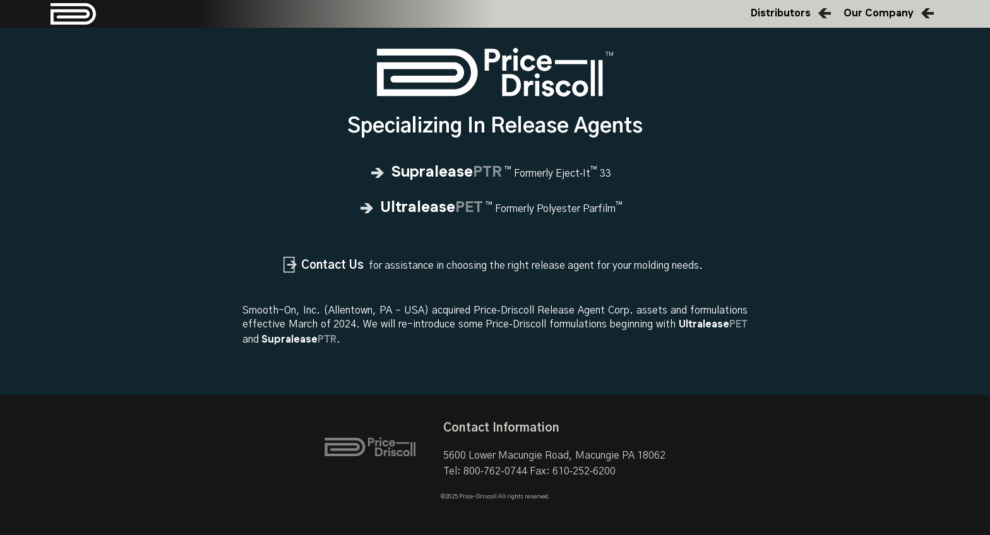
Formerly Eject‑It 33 (495, 173)
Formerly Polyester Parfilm (495, 209)
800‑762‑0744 (495, 471)
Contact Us (332, 265)
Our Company (879, 13)
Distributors (781, 13)
